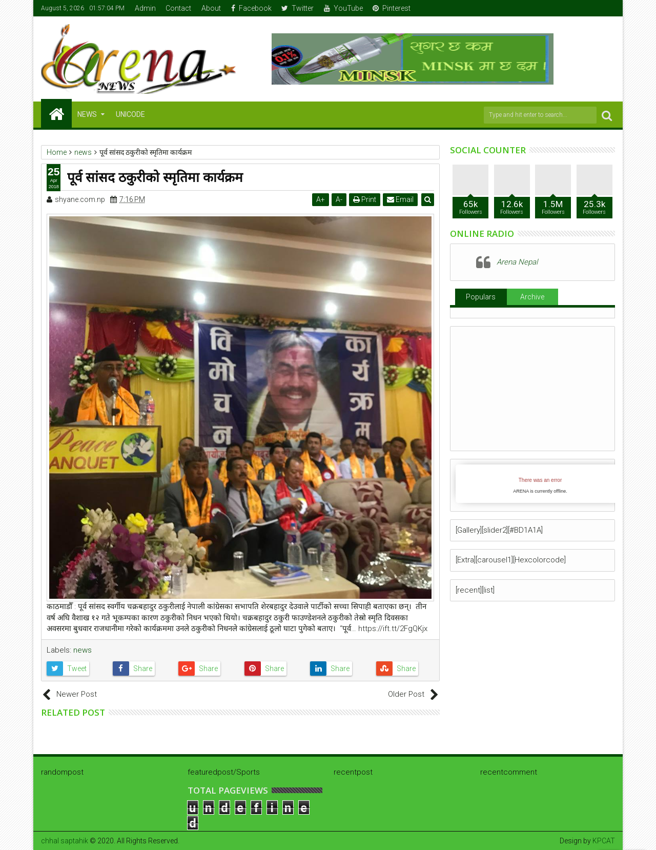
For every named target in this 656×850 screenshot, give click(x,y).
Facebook (251, 8)
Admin (145, 8)
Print (364, 199)
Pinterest (392, 8)
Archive (532, 297)
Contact (178, 8)
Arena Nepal (517, 262)
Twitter (297, 8)
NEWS (87, 114)
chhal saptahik (64, 841)
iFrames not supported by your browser (540, 483)
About (211, 8)
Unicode (130, 114)
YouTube (343, 8)
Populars (481, 297)
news (82, 650)
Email (400, 199)
